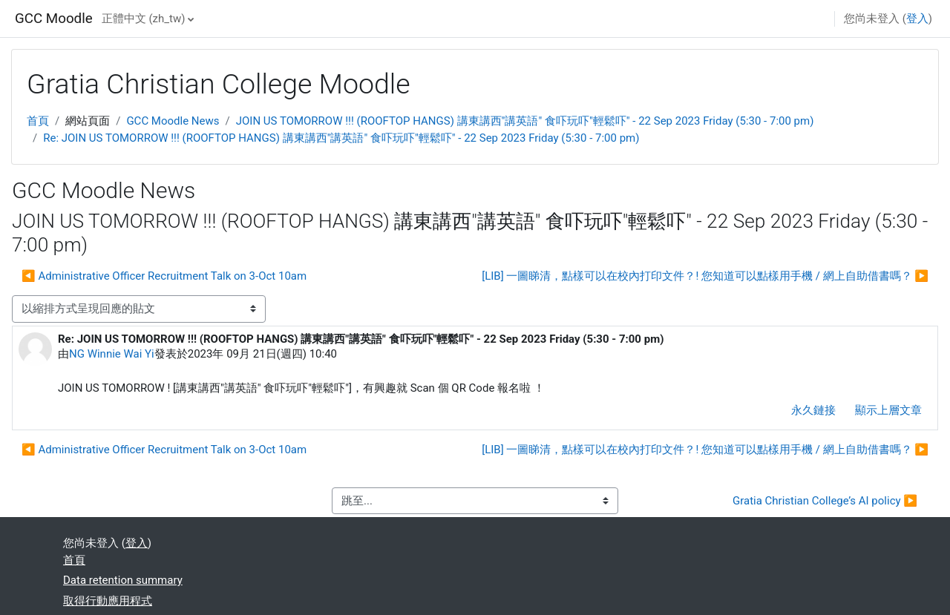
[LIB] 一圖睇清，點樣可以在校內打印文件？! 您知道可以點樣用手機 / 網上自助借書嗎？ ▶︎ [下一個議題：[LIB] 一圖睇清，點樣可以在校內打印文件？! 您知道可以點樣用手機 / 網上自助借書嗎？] (705, 276)
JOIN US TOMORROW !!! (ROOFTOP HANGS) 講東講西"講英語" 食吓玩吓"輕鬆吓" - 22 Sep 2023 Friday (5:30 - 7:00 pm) (525, 121)
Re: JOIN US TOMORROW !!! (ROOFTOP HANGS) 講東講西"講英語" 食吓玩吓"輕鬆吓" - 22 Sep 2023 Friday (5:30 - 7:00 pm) (341, 138)
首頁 (38, 121)
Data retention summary (123, 580)
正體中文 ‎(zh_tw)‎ (144, 18)
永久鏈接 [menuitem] (813, 410)
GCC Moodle (54, 18)
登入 (917, 18)
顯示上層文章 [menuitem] (888, 410)
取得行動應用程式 (107, 601)
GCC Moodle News (172, 121)
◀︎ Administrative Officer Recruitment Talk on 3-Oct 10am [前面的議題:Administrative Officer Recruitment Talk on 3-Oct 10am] (164, 276)
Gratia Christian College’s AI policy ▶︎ (825, 500)
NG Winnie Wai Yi (111, 354)
